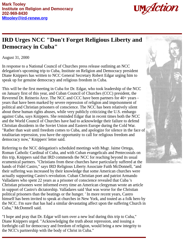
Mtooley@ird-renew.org (25, 18)
